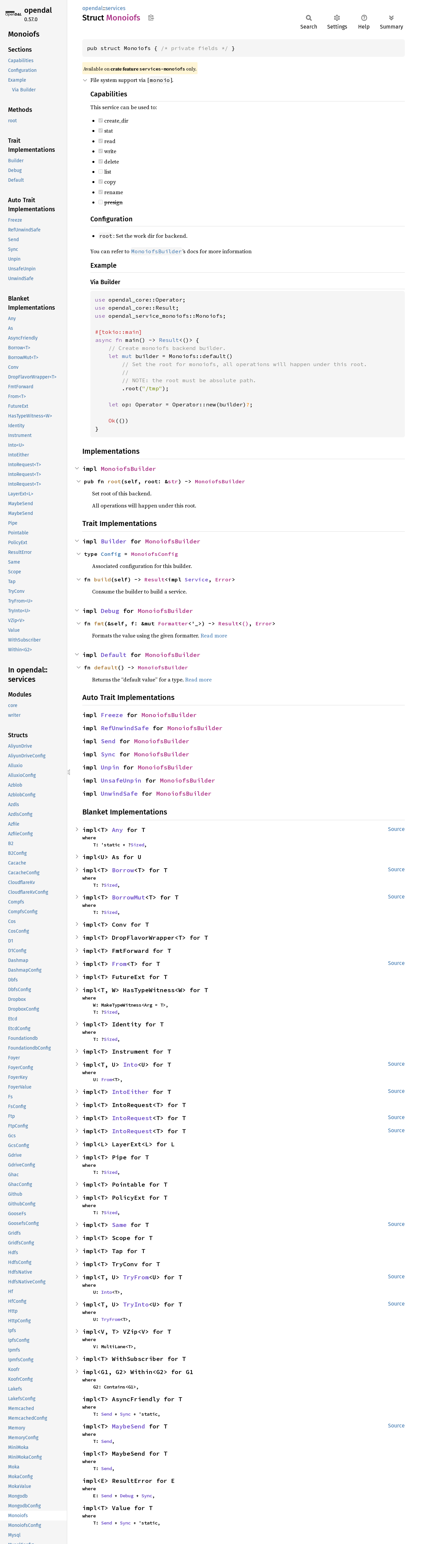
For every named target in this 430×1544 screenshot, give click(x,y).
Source (396, 829)
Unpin (110, 767)
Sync (108, 754)
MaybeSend (128, 1426)
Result (154, 579)
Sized (137, 845)
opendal (38, 10)
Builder (114, 541)
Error (223, 579)
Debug (110, 611)
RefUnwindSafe (125, 728)
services (115, 8)
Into (130, 1064)
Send (108, 741)
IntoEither (130, 1092)
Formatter (173, 623)
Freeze (112, 715)
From (119, 964)
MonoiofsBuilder (128, 469)
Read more (214, 635)
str (173, 481)
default (106, 667)
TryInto (136, 1304)
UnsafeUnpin (121, 780)
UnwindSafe (119, 793)
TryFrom (136, 1277)
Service (196, 579)
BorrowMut (128, 897)
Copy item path (151, 17)
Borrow (123, 870)
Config (111, 553)
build (102, 579)
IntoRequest (132, 1118)
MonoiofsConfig (154, 553)
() (245, 623)
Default (114, 655)
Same (119, 1225)
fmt (99, 623)
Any (117, 830)
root (114, 481)
